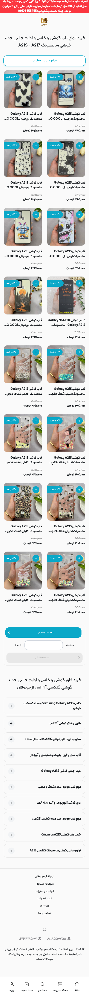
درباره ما (44, 906)
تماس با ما (44, 913)
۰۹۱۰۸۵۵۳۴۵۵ (59, 939)
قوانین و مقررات (44, 891)
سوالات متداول (45, 884)
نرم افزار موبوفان (44, 876)
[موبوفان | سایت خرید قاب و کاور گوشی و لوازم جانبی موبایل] (44, 21)
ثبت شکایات (44, 898)
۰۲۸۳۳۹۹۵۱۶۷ (30, 939)
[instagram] (44, 929)
